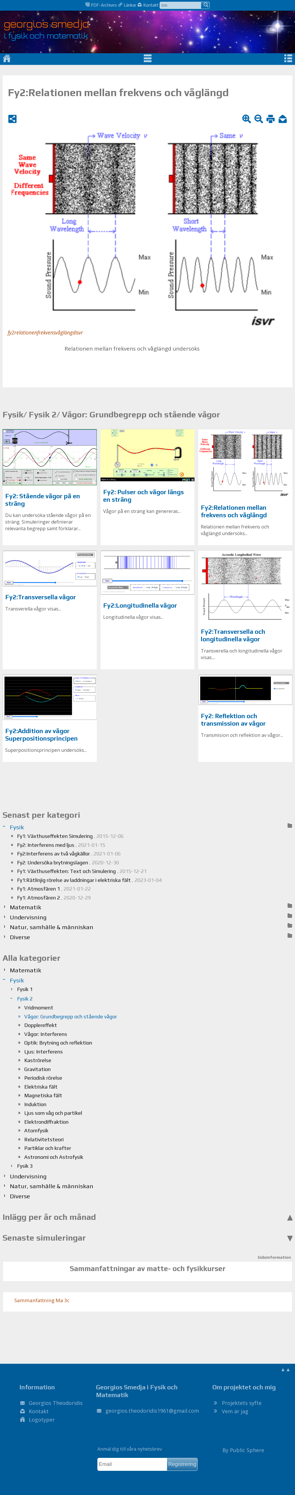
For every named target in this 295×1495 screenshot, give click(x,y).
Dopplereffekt (40, 1025)
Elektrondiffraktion (46, 1122)
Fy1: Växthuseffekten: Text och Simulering (82, 871)
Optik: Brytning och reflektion (58, 1043)
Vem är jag (235, 1411)
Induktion (35, 1104)
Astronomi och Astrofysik (53, 1157)
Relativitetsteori (44, 1139)
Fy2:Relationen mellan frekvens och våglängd (234, 511)
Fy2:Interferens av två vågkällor (69, 854)
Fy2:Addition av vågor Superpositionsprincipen (41, 734)
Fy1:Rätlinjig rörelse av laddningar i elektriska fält (89, 880)
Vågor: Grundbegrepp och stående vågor (70, 1016)
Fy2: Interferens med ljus (61, 845)
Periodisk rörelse (43, 1078)
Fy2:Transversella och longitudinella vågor (233, 635)
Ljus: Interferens (43, 1052)
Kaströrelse (37, 1060)
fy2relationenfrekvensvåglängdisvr (45, 332)
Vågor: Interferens (45, 1034)
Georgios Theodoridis (56, 1402)
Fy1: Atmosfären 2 (54, 898)
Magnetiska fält (43, 1095)
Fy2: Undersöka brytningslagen (68, 862)
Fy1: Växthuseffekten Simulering (70, 836)
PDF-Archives (101, 4)
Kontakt (147, 4)
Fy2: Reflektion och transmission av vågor (233, 719)
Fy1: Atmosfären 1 (54, 889)
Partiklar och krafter (47, 1148)
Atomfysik (36, 1130)
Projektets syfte (242, 1402)
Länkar (127, 4)
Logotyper (42, 1419)
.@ (152, 1410)
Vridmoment (38, 1008)
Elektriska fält (41, 1087)
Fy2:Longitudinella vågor (140, 605)
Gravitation (37, 1069)
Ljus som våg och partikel (53, 1113)
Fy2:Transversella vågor (40, 597)
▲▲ (285, 1369)
